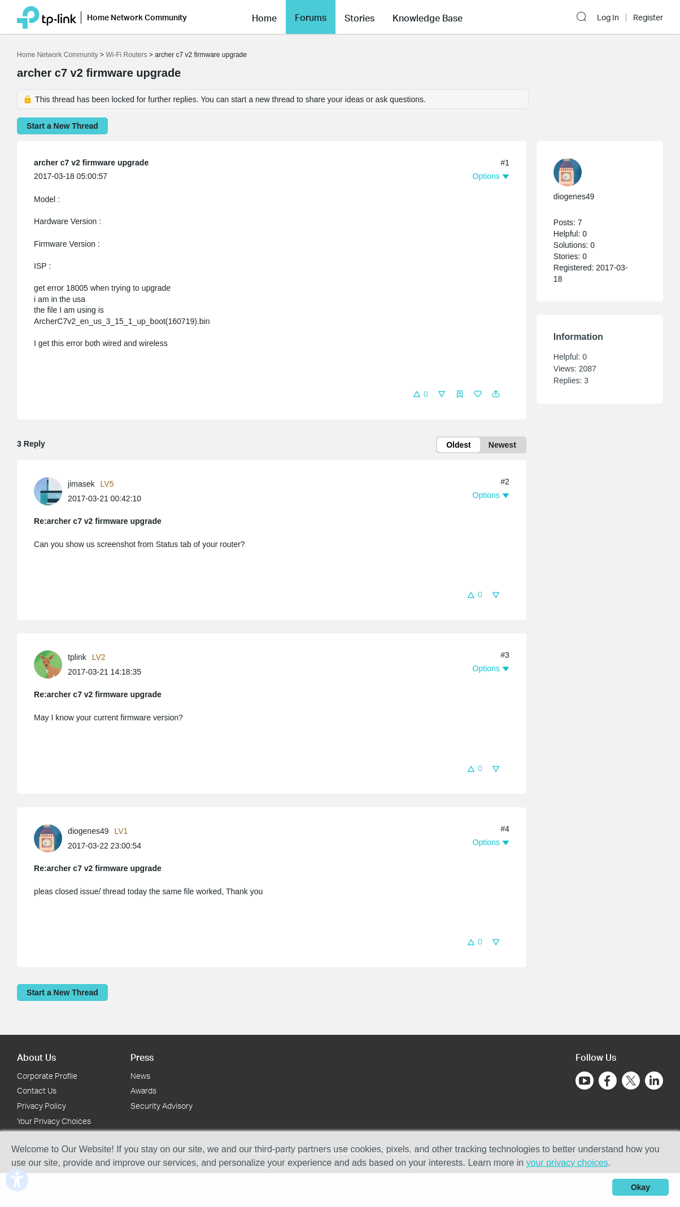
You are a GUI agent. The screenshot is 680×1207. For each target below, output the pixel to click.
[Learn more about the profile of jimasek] (51, 490)
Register (648, 14)
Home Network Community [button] (137, 13)
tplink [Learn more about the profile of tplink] (77, 657)
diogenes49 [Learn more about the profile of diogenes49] (88, 831)
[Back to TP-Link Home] (46, 13)
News (140, 1076)
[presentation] (48, 491)
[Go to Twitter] (631, 1082)
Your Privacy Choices (54, 1121)
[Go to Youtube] (585, 1081)
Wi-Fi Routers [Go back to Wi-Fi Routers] (127, 55)
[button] (583, 13)
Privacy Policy (41, 1105)
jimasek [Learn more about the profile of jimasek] (81, 483)
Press (142, 1057)
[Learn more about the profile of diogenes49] (51, 837)
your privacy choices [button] (567, 1162)
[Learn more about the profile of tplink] (51, 663)
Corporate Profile (47, 1076)
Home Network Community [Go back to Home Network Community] (57, 55)
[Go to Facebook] (608, 1081)
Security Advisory (161, 1105)
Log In (608, 14)
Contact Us (36, 1090)
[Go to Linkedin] (654, 1081)
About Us (36, 1057)
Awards (143, 1090)
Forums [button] (310, 13)
